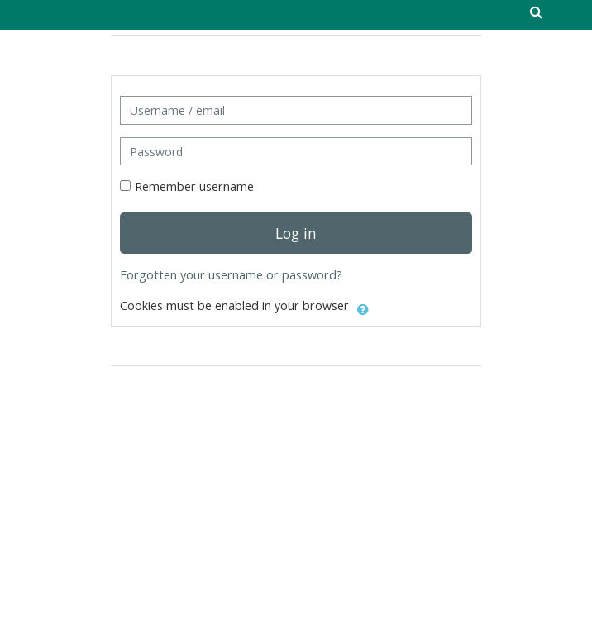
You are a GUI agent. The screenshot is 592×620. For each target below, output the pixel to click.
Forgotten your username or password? (231, 275)
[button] (363, 306)
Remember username (194, 186)
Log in (296, 233)
